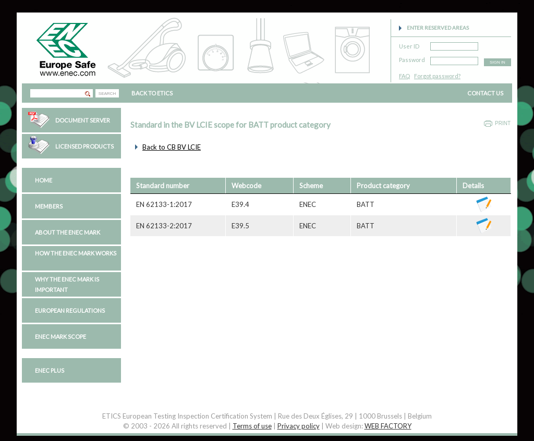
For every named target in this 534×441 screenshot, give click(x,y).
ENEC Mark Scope (60, 336)
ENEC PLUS (49, 370)
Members (49, 206)
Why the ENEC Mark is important (67, 284)
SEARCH (107, 93)
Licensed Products (84, 146)
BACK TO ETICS (152, 93)
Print (503, 123)
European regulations (70, 310)
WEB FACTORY (388, 426)
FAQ (404, 75)
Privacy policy (298, 426)
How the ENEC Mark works (75, 253)
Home (43, 180)
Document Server (82, 120)
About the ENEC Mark (67, 232)
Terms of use (252, 426)
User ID (409, 44)
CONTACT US (485, 93)
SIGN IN (497, 62)
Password (412, 58)
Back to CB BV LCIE (171, 147)
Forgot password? (437, 75)
